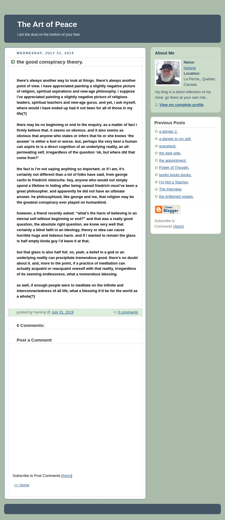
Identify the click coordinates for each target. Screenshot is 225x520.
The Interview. (170, 189)
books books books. (175, 175)
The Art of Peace (47, 24)
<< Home (21, 485)
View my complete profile (181, 105)
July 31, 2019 (63, 312)
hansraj (190, 68)
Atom (66, 476)
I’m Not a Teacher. (174, 182)
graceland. (167, 146)
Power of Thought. (174, 168)
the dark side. (170, 153)
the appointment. (173, 160)
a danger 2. (168, 131)
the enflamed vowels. (176, 197)
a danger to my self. (175, 139)
